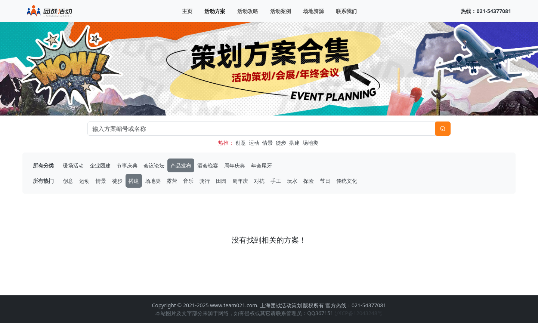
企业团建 (100, 165)
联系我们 (346, 11)
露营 (172, 180)
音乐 (188, 180)
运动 (254, 142)
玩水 (292, 180)
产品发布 (180, 165)
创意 (240, 142)
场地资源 (313, 11)
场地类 (310, 142)
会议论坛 (153, 165)
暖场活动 (73, 165)
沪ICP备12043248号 (359, 313)
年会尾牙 (261, 165)
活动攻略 (247, 11)
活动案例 (280, 11)
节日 (325, 180)
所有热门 (43, 180)
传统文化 (346, 180)
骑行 (205, 180)
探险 (308, 180)
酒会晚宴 (207, 165)
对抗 (259, 180)
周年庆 (240, 180)
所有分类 (43, 165)
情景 (267, 142)
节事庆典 (127, 165)
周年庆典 (234, 165)
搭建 (294, 142)
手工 (275, 180)
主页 (187, 11)
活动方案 (214, 11)
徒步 (281, 142)
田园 (221, 180)
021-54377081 (493, 11)
